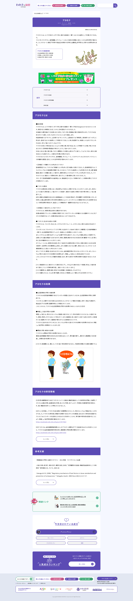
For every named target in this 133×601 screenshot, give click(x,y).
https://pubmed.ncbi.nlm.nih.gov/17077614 (51, 422)
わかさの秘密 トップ (38, 13)
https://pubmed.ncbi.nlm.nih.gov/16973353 (51, 433)
